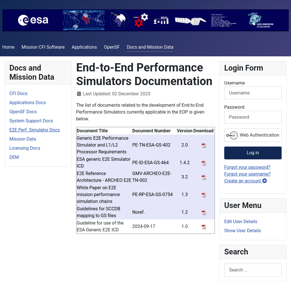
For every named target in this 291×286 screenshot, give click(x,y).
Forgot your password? (247, 167)
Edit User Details (240, 221)
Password (234, 107)
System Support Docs (31, 121)
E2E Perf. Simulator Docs (34, 130)
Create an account (245, 181)
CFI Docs (18, 93)
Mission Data (22, 139)
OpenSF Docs (23, 111)
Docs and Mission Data (150, 47)
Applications (84, 47)
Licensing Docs (24, 148)
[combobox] (253, 270)
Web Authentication (252, 135)
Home (8, 47)
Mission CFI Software (43, 47)
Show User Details (242, 230)
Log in (253, 152)
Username (234, 83)
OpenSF (112, 47)
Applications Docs (27, 102)
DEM (14, 157)
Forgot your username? (247, 174)
